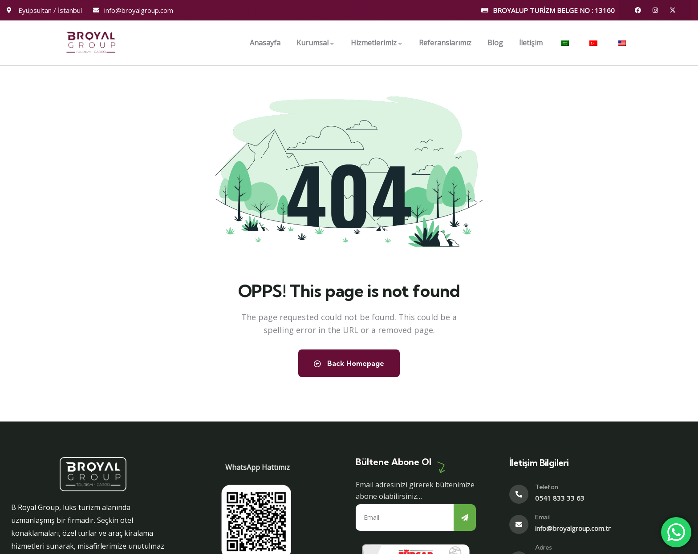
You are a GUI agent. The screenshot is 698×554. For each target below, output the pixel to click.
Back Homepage (349, 363)
